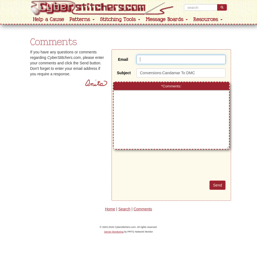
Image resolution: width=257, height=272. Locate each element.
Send (217, 185)
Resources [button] (208, 19)
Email (123, 59)
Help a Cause (48, 19)
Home (110, 209)
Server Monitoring (114, 231)
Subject (124, 73)
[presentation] (178, 170)
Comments (142, 209)
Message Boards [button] (167, 19)
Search (124, 209)
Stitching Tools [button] (120, 19)
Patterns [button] (82, 19)
